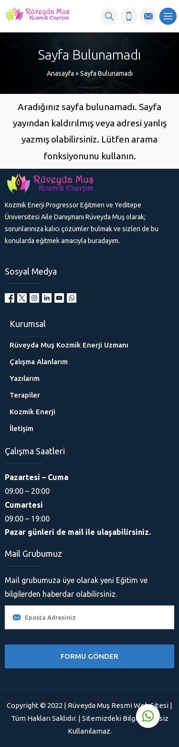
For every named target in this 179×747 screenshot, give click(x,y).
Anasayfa (60, 73)
